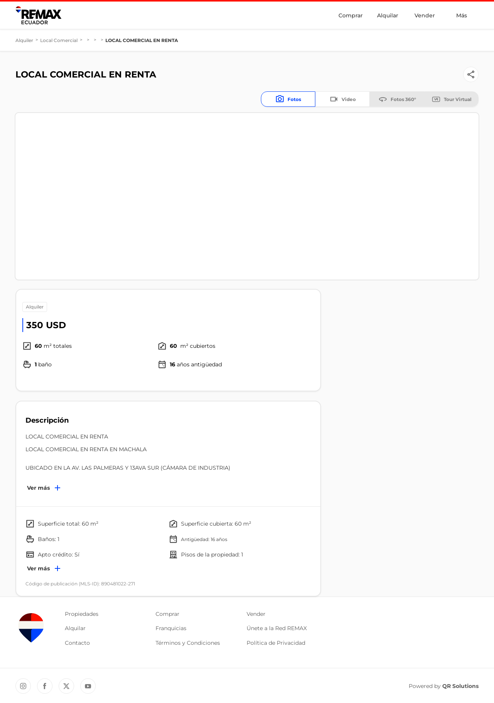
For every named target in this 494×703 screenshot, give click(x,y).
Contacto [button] (77, 642)
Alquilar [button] (75, 628)
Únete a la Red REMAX (277, 628)
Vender (424, 15)
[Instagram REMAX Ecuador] (23, 686)
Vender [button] (256, 613)
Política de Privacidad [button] (276, 642)
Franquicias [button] (171, 628)
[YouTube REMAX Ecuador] (88, 686)
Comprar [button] (167, 613)
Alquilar (387, 15)
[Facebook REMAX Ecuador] (44, 686)
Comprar (350, 15)
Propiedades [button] (81, 613)
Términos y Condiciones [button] (188, 642)
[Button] (471, 74)
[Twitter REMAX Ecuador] (66, 686)
